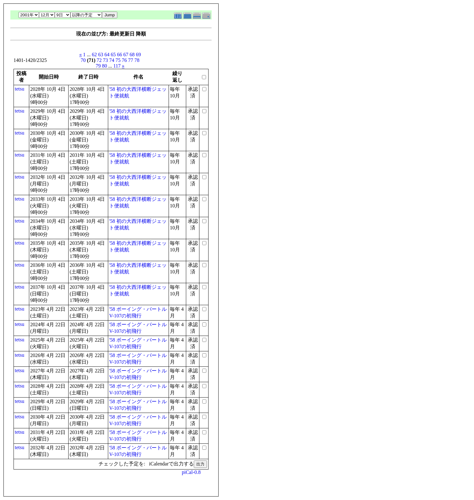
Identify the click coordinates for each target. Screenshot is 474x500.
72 (99, 60)
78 (136, 60)
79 (98, 66)
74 (111, 60)
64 (106, 54)
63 (100, 54)
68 (132, 54)
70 (83, 60)
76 (124, 60)
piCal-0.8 (191, 472)
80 (104, 66)
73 (105, 60)
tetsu (19, 88)
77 (130, 60)
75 (117, 60)
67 (125, 54)
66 (119, 54)
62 (94, 54)
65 (113, 54)
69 (138, 54)
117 (116, 66)
